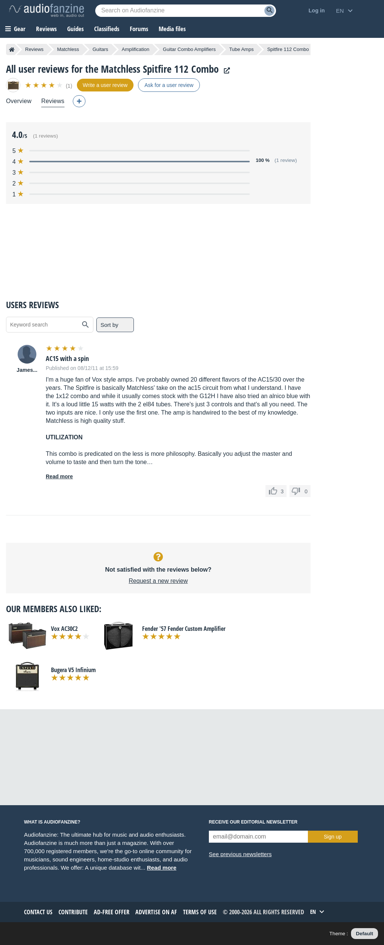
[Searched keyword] (185, 10)
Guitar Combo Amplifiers (189, 49)
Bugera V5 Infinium (73, 670)
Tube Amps (241, 49)
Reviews (46, 28)
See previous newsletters (240, 854)
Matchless (68, 49)
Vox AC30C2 (64, 629)
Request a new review (158, 581)
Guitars (100, 49)
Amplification (136, 49)
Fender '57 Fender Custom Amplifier (183, 629)
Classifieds (106, 28)
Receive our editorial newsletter (253, 822)
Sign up (333, 837)
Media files (172, 28)
